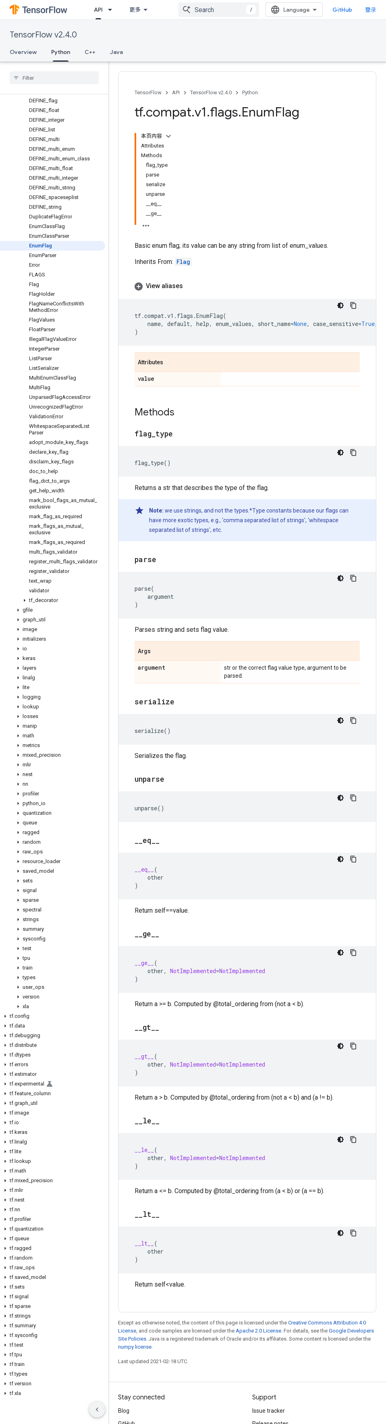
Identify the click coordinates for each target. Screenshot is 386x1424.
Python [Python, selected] (60, 52)
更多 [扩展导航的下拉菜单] (135, 9)
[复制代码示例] (353, 305)
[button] (52, 600)
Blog (123, 1410)
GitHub (342, 9)
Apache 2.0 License (258, 1331)
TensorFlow (148, 92)
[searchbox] (54, 77)
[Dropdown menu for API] (112, 9)
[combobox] (218, 9)
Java (116, 52)
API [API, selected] (98, 9)
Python (250, 92)
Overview (23, 52)
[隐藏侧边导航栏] (97, 1409)
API (176, 92)
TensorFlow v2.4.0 (43, 35)
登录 (370, 9)
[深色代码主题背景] (340, 305)
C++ (90, 52)
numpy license (134, 1347)
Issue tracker (268, 1410)
